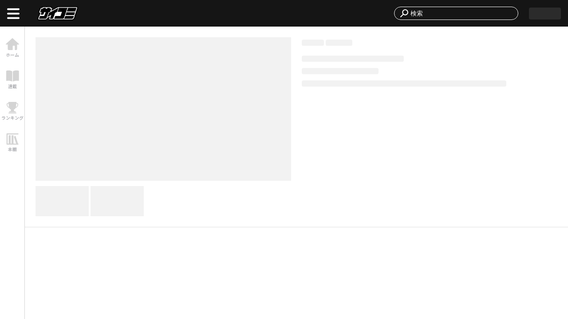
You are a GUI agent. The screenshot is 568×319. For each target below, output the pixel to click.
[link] (12, 47)
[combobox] (461, 13)
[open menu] (13, 13)
